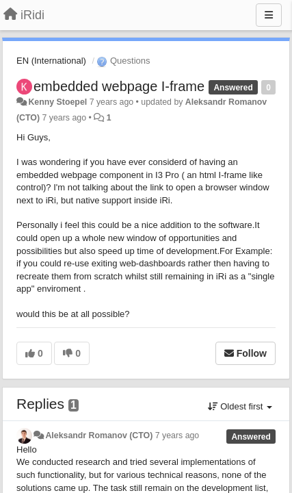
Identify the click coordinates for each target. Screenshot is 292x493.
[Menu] (269, 15)
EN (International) (51, 60)
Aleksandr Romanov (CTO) (98, 435)
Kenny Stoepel (57, 102)
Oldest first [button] (240, 406)
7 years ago (177, 435)
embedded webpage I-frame (119, 86)
